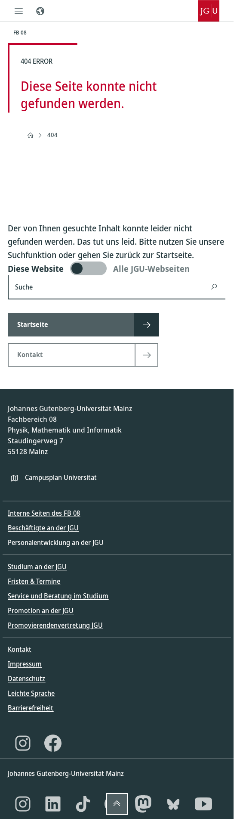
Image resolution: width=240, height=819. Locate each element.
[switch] (116, 268)
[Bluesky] (173, 804)
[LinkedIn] (53, 804)
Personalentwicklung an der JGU (56, 542)
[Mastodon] (143, 804)
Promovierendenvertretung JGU (55, 625)
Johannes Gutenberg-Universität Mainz (66, 773)
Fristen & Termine (34, 581)
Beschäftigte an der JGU (43, 528)
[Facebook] (53, 743)
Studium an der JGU (37, 566)
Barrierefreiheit (30, 708)
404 (52, 135)
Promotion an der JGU (41, 610)
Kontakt (19, 649)
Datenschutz (26, 678)
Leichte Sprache (31, 693)
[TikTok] (83, 804)
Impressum (25, 664)
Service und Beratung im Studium (58, 596)
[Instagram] (22, 743)
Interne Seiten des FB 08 (44, 513)
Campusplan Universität (61, 477)
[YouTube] (203, 804)
